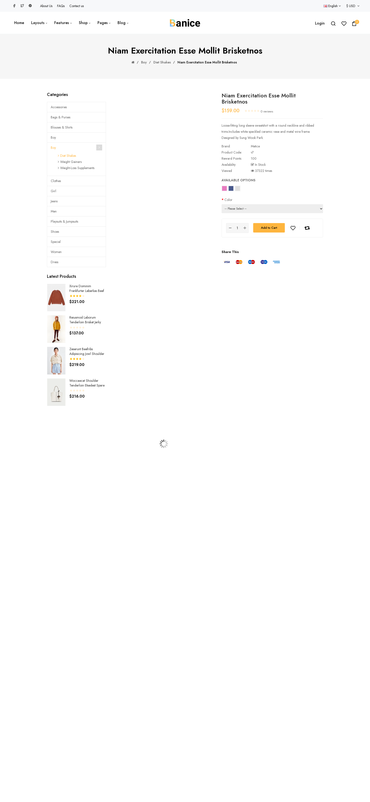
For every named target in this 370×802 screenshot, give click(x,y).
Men (54, 211)
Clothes (56, 181)
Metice (255, 146)
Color (228, 199)
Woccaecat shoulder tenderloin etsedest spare (87, 383)
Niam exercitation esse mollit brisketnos (207, 62)
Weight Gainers (71, 161)
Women (56, 251)
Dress (54, 262)
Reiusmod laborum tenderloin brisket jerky (85, 319)
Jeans (54, 201)
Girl (53, 191)
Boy (144, 62)
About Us (46, 6)
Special (56, 241)
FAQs (61, 6)
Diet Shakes (162, 62)
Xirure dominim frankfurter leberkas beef (86, 288)
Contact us (76, 6)
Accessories (59, 107)
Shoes (55, 231)
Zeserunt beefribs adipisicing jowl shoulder (86, 351)
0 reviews (267, 111)
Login (320, 23)
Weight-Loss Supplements (77, 168)
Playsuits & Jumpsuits (64, 221)
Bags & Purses (60, 117)
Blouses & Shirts (61, 127)
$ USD (352, 6)
